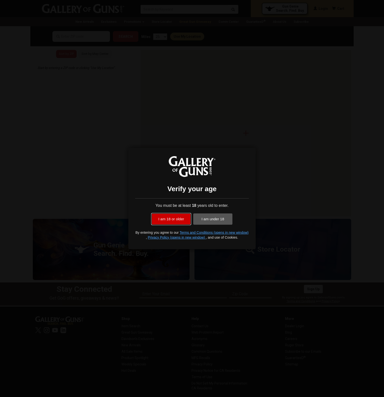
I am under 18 (213, 219)
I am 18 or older (171, 219)
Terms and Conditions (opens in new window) (214, 232)
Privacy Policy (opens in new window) (177, 237)
